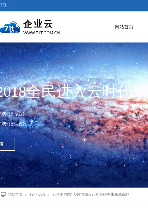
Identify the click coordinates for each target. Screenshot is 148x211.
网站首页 (124, 26)
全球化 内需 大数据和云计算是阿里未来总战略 (91, 194)
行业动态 (37, 194)
